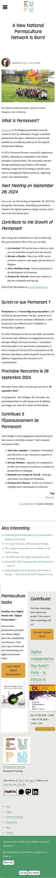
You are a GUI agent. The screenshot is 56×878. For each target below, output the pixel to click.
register (32, 504)
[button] (9, 7)
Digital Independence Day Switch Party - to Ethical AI (42, 666)
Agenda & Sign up (45, 728)
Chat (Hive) (11, 822)
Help (8, 827)
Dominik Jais (25, 63)
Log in (22, 504)
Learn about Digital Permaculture (13, 670)
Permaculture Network (14, 767)
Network (49, 497)
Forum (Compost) (14, 816)
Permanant (6, 130)
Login (8, 811)
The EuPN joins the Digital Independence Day (27, 557)
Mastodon (8, 784)
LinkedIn (21, 784)
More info (8, 866)
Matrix (21, 780)
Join (8, 806)
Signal (32, 780)
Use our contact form (42, 634)
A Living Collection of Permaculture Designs (26, 543)
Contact (9, 832)
